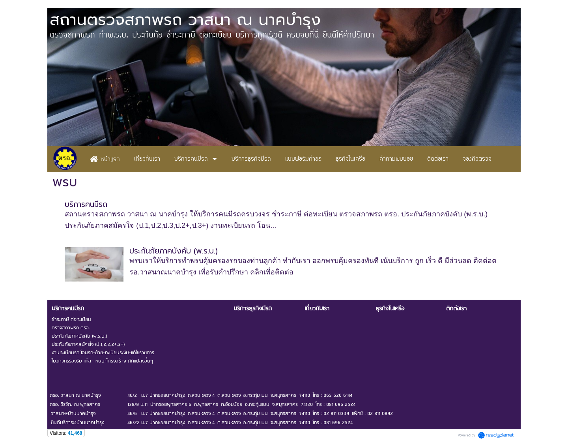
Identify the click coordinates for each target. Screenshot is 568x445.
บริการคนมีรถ (86, 204)
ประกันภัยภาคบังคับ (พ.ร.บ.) (173, 251)
